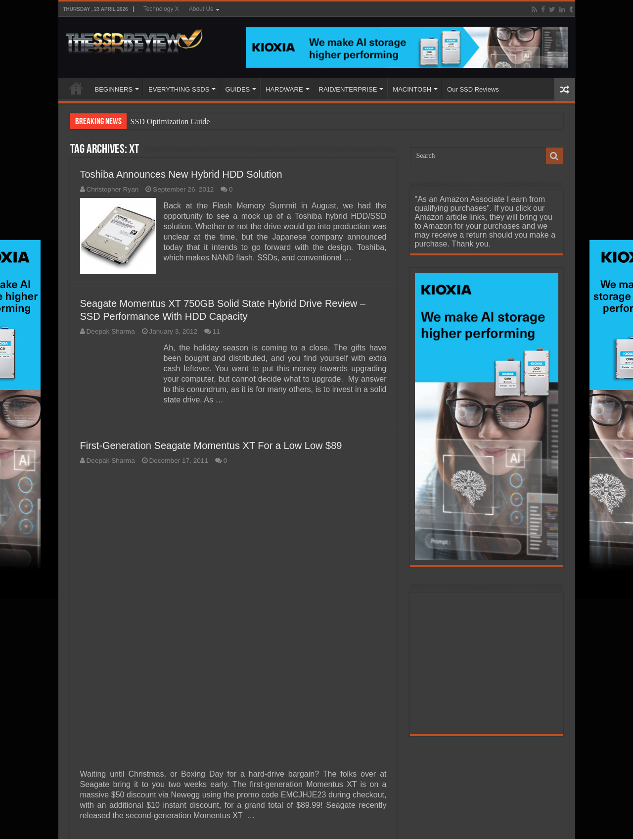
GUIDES (237, 89)
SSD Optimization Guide (170, 121)
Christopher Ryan (113, 189)
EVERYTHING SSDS (178, 89)
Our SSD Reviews (473, 89)
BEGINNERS (114, 89)
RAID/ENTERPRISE (348, 89)
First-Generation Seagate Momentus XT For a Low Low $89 (211, 445)
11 (216, 331)
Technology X (161, 8)
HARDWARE (284, 89)
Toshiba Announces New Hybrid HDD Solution (181, 174)
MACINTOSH (412, 89)
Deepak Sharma (111, 331)
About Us (201, 8)
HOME (76, 88)
